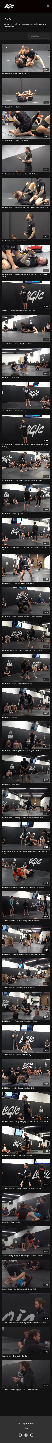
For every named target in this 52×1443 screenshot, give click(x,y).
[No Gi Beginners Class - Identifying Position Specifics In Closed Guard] (26, 275)
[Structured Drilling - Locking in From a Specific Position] (26, 1188)
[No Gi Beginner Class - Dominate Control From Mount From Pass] (26, 207)
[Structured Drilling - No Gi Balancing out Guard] (26, 987)
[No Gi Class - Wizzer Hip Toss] (26, 514)
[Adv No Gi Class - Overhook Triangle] (26, 140)
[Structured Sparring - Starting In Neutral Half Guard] (26, 174)
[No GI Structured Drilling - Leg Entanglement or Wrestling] (26, 650)
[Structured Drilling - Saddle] (26, 107)
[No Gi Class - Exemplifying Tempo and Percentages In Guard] (26, 954)
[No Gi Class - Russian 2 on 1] (26, 717)
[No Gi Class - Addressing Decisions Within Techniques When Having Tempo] (26, 548)
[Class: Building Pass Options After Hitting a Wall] (26, 1289)
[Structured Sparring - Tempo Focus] (26, 241)
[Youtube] (31, 1435)
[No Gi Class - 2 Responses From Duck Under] (26, 583)
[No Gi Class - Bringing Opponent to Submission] (26, 1088)
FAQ (26, 1428)
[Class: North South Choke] (26, 1222)
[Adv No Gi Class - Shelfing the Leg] (26, 411)
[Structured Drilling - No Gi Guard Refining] (26, 1054)
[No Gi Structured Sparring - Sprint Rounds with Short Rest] (26, 818)
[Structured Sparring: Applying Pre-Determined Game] (26, 1389)
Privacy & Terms (26, 1423)
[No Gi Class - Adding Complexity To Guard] (26, 1155)
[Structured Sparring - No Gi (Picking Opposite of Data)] (26, 920)
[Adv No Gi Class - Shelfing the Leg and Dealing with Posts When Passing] (26, 445)
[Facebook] (26, 1435)
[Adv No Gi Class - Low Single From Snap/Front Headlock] (26, 480)
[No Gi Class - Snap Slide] (26, 377)
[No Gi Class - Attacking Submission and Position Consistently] (26, 887)
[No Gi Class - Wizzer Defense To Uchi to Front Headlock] (26, 617)
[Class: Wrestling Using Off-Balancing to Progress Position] (26, 1255)
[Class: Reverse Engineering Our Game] (26, 1356)
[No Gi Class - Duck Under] (26, 784)
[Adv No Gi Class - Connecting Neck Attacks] (26, 344)
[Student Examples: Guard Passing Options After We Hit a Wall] (26, 1322)
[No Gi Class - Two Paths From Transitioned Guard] (26, 1021)
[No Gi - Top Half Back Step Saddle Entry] (26, 73)
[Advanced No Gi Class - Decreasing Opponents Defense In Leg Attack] (26, 852)
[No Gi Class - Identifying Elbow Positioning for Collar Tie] (26, 750)
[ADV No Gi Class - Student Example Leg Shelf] (26, 310)
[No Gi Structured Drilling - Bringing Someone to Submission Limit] (26, 1121)
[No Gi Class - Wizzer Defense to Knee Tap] (26, 683)
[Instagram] (20, 1435)
